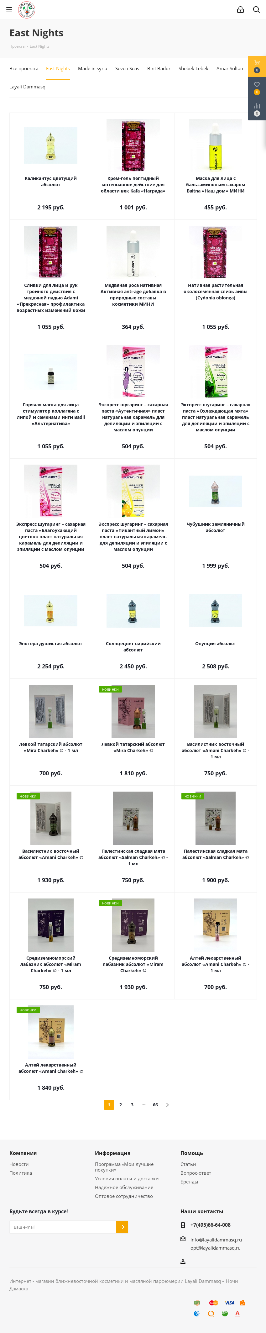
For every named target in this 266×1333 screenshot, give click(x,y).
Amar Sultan (229, 68)
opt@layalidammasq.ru (215, 1248)
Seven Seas (127, 68)
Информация (112, 1153)
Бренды (189, 1181)
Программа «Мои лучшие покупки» (124, 1167)
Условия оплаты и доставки (127, 1178)
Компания (23, 1153)
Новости (19, 1164)
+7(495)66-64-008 (210, 1224)
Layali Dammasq (27, 86)
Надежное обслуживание (124, 1187)
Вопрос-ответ (195, 1173)
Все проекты (23, 68)
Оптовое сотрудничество (124, 1196)
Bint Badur (158, 68)
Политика (20, 1173)
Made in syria (92, 68)
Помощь (191, 1153)
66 (155, 1105)
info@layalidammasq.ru (216, 1239)
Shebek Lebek (193, 68)
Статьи (188, 1164)
